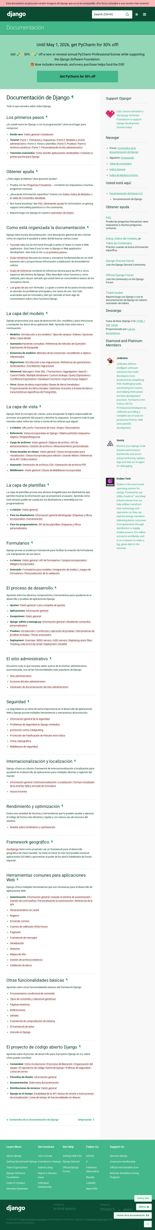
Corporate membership (122, 1161)
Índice (109, 238)
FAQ (108, 217)
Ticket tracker (114, 292)
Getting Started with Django (21, 1161)
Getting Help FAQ (72, 1155)
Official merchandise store (124, 1167)
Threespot (108, 1210)
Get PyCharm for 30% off (77, 76)
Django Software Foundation (34, 1219)
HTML (140, 321)
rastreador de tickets (62, 212)
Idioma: (144, 1207)
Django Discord (71, 1161)
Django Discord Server (120, 261)
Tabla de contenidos (120, 163)
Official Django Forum (120, 275)
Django (16, 14)
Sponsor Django (119, 1155)
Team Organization (17, 1167)
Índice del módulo (126, 238)
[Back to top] (148, 1224)
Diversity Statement (17, 1188)
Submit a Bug (45, 1167)
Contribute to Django (49, 1161)
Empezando (86, 1119)
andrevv (132, 1210)
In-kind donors (64, 1208)
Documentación (25, 27)
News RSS (91, 1188)
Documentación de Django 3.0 (126, 193)
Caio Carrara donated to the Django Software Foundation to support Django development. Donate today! (130, 119)
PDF (108, 325)
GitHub (90, 1155)
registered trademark (97, 1219)
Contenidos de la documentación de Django (32, 1119)
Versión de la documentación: (133, 1215)
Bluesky (90, 1177)
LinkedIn (91, 1183)
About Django (14, 1155)
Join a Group (45, 1155)
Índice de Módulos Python (123, 175)
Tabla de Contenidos (119, 243)
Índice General (117, 169)
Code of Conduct (15, 1183)
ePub (115, 325)
